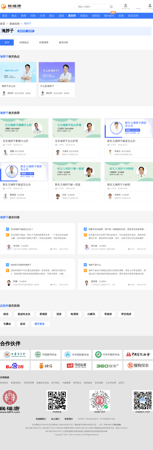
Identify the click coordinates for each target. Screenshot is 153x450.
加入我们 (55, 419)
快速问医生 (16, 383)
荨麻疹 (108, 314)
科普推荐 (43, 42)
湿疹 (58, 314)
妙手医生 (56, 383)
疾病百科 (15, 23)
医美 (121, 15)
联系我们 (69, 419)
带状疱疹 (126, 314)
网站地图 (117, 425)
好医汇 (122, 383)
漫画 (61, 15)
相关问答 (63, 42)
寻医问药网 (29, 383)
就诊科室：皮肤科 (26, 31)
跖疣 (22, 323)
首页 (4, 15)
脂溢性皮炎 (24, 314)
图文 (51, 15)
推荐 (23, 15)
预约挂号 (110, 15)
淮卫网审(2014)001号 (40, 425)
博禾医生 (77, 383)
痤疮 (5, 314)
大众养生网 (111, 383)
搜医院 (96, 15)
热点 (14, 15)
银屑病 (74, 314)
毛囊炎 (7, 323)
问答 (33, 15)
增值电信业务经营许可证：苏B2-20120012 (110, 428)
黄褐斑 (43, 314)
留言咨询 (133, 15)
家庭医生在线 (43, 383)
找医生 (84, 15)
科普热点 (24, 42)
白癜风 (91, 314)
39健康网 (66, 383)
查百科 (72, 15)
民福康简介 (41, 419)
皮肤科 (4, 305)
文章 (42, 15)
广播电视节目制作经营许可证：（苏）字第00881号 (93, 425)
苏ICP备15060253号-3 (34, 428)
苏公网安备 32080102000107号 (61, 425)
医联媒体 (88, 383)
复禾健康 (99, 383)
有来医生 (4, 383)
